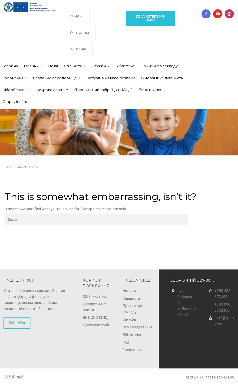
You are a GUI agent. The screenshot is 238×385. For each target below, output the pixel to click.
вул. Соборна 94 (184, 297)
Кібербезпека (16, 90)
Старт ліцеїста (15, 101)
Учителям (79, 32)
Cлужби (99, 66)
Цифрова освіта (49, 90)
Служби (129, 319)
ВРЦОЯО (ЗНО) (96, 317)
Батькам (77, 48)
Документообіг (96, 325)
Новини (31, 66)
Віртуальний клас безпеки (110, 78)
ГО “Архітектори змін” (150, 18)
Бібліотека (124, 66)
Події (53, 66)
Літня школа (150, 90)
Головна (10, 66)
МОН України (94, 296)
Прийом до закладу (159, 66)
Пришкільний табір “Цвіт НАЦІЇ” (103, 90)
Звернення (13, 78)
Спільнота (73, 66)
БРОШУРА (17, 323)
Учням (76, 16)
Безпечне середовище (55, 78)
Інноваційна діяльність (162, 78)
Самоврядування (137, 327)
